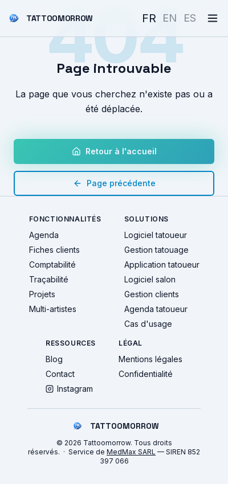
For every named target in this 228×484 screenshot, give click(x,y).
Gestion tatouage (156, 250)
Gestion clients (151, 294)
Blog (54, 359)
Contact (60, 374)
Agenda (44, 235)
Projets (42, 294)
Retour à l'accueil (114, 151)
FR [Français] (149, 17)
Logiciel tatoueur (155, 235)
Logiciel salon (150, 279)
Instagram (69, 388)
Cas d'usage (148, 324)
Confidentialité (146, 374)
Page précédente (114, 183)
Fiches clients (54, 250)
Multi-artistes (52, 309)
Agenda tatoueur (156, 309)
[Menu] (212, 18)
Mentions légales (150, 359)
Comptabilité (52, 264)
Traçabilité (48, 279)
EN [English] (169, 18)
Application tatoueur (161, 264)
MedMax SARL (131, 452)
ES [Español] (190, 18)
